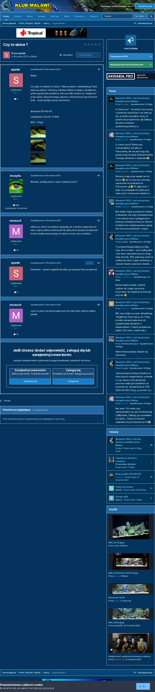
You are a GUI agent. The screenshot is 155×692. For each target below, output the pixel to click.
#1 (99, 69)
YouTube (55, 16)
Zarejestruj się (145, 6)
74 (16, 250)
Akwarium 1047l (117, 597)
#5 (98, 304)
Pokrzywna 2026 (119, 56)
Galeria (18, 16)
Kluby (66, 16)
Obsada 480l (121, 497)
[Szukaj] (117, 16)
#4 (98, 263)
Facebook (79, 16)
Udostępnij (66, 55)
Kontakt (41, 16)
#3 (98, 220)
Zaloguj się (73, 381)
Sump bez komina (124, 487)
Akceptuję (145, 686)
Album (30, 16)
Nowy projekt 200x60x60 (128, 474)
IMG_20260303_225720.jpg (123, 573)
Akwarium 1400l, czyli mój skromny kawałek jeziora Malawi (128, 442)
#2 (98, 175)
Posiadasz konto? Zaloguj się (116, 6)
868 (16, 205)
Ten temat (139, 16)
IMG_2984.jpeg (116, 622)
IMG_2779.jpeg (116, 542)
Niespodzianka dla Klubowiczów (126, 64)
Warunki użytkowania (44, 688)
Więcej (94, 16)
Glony (34, 56)
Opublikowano (141, 104)
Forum (6, 17)
